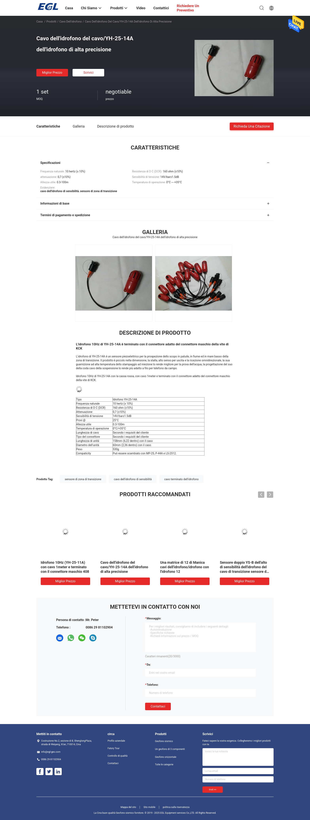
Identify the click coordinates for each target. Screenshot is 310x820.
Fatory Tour (113, 748)
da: (149, 664)
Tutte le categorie (164, 764)
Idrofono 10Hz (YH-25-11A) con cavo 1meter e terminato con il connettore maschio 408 (65, 567)
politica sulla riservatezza (176, 807)
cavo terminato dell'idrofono (181, 479)
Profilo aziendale (116, 740)
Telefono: (152, 684)
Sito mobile (149, 807)
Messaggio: (154, 618)
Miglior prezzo (52, 72)
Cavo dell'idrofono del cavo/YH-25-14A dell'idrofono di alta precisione (124, 567)
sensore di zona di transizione (83, 479)
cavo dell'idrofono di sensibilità (133, 479)
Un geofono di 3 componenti (170, 749)
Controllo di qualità (118, 755)
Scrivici (88, 72)
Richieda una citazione (251, 126)
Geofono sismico (164, 741)
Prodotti (51, 21)
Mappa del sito (128, 807)
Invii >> (212, 789)
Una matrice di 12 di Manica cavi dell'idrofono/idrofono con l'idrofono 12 (184, 567)
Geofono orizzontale (165, 757)
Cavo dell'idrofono (71, 21)
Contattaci (158, 706)
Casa (39, 21)
